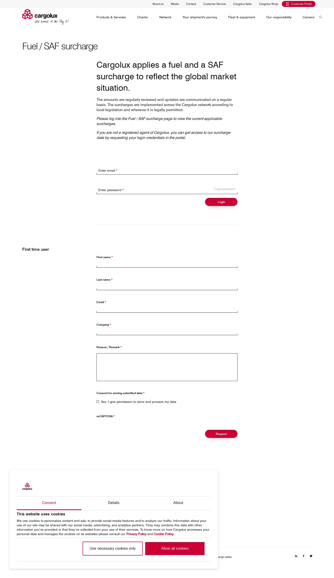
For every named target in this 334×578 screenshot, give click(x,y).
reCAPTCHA (105, 416)
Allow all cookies (174, 548)
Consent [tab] (49, 503)
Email (101, 302)
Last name (104, 279)
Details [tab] (113, 503)
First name (104, 257)
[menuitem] (111, 17)
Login (221, 202)
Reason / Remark (109, 347)
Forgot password (224, 189)
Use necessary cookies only (113, 548)
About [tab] (178, 503)
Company (103, 324)
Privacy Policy (136, 534)
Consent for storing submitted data (120, 393)
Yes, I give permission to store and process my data (138, 402)
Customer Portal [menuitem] (299, 4)
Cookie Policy (163, 534)
